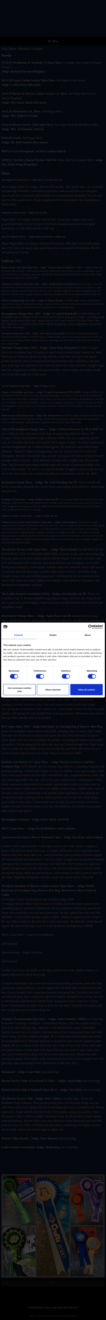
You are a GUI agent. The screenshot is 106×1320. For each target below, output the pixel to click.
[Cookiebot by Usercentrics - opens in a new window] (90, 627)
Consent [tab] (18, 635)
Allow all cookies (86, 689)
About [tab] (87, 635)
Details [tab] (53, 635)
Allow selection (53, 689)
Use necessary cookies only (19, 689)
